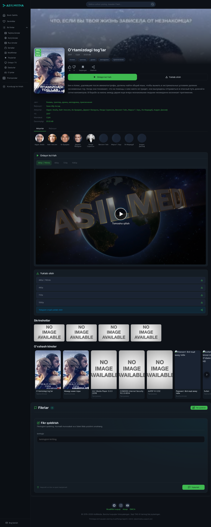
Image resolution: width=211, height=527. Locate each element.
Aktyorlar (40, 128)
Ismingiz (40, 433)
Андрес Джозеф (161, 110)
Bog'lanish (12, 523)
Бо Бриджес (77, 110)
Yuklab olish (173, 77)
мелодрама (104, 60)
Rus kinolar (10, 43)
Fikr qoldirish (199, 408)
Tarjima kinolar (12, 33)
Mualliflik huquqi (113, 509)
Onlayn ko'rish (102, 77)
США (78, 55)
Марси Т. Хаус (134, 110)
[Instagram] (120, 505)
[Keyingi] (207, 375)
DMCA (132, 509)
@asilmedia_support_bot (143, 519)
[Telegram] (114, 505)
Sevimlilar (9, 21)
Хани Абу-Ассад (53, 106)
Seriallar (9, 48)
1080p (74, 163)
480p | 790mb (44, 163)
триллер (83, 60)
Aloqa (125, 509)
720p (65, 163)
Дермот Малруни (90, 110)
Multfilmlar (10, 53)
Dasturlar (9, 67)
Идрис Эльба (52, 110)
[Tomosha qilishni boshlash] (121, 216)
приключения (118, 60)
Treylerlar (10, 58)
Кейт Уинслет (65, 110)
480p (56, 163)
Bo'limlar (15, 27)
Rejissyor (53, 128)
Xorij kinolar (11, 38)
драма (93, 60)
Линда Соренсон (106, 110)
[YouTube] (127, 505)
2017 (70, 55)
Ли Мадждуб (147, 110)
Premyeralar (10, 78)
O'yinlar (9, 72)
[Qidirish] (152, 4)
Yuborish (193, 487)
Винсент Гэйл (121, 110)
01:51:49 (87, 55)
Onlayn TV (10, 62)
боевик (72, 60)
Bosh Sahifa (10, 15)
